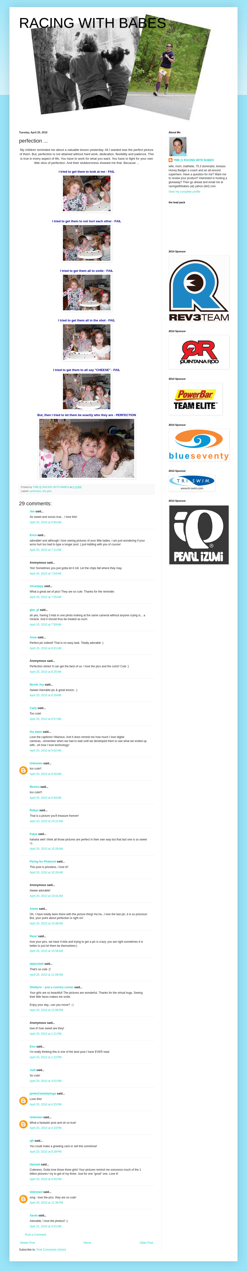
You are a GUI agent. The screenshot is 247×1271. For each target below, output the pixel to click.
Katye (34, 834)
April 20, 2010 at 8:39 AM (45, 695)
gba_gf (35, 610)
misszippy (36, 586)
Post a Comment (35, 1234)
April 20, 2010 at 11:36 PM (46, 1202)
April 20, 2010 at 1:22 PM (46, 1057)
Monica (34, 787)
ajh (32, 1140)
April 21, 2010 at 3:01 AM (45, 1226)
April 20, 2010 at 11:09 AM (46, 974)
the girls (47, 491)
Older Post (146, 1242)
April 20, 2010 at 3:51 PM (46, 1081)
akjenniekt (37, 963)
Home (87, 1242)
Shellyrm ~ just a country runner (51, 987)
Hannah (35, 1164)
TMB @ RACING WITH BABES (193, 160)
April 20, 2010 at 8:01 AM (45, 648)
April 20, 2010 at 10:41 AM (46, 896)
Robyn (34, 810)
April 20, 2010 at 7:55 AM (45, 597)
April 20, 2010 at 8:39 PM (46, 1151)
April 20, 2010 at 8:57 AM (45, 719)
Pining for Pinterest (43, 861)
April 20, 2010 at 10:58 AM (46, 951)
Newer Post (27, 1242)
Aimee (34, 908)
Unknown (36, 763)
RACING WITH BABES (92, 23)
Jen (32, 511)
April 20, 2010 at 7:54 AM (45, 573)
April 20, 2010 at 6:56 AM (45, 522)
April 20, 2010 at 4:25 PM (46, 1104)
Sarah (34, 1215)
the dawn (36, 731)
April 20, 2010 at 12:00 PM (46, 1010)
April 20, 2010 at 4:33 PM (46, 1128)
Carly (33, 708)
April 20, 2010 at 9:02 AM (45, 750)
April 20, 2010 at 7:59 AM (45, 624)
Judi (33, 1070)
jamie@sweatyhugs (43, 1093)
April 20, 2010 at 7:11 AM (45, 550)
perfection (35, 491)
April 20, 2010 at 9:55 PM (46, 1179)
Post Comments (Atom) (51, 1249)
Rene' (33, 936)
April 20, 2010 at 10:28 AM (46, 848)
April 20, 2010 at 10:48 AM (46, 923)
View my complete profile (184, 191)
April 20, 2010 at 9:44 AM (45, 797)
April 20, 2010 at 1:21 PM (46, 1033)
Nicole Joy (37, 684)
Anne (33, 637)
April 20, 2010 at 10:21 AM (46, 821)
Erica (33, 535)
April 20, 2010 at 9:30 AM (45, 774)
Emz (33, 1046)
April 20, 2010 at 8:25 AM (45, 671)
